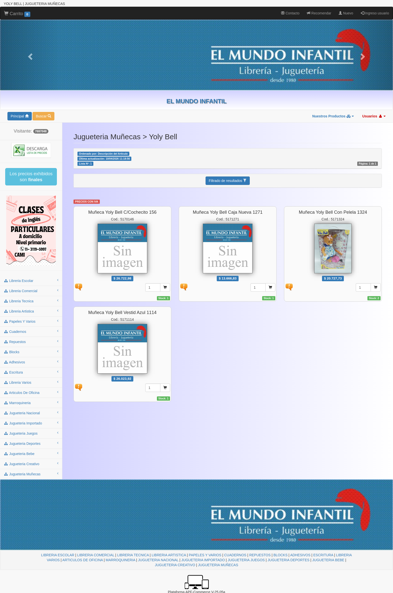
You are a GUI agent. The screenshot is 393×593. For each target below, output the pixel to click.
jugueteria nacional (31, 413)
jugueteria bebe (31, 453)
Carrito (17, 14)
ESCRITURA (323, 555)
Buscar (43, 116)
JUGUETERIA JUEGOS (246, 560)
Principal (20, 116)
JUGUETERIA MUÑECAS (218, 565)
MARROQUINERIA (120, 560)
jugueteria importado (31, 423)
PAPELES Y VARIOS (205, 555)
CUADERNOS (235, 555)
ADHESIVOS (300, 555)
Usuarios (374, 116)
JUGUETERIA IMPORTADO (203, 560)
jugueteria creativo (31, 463)
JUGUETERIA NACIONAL (158, 560)
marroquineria (31, 402)
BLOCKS (280, 555)
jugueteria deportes (31, 443)
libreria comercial (31, 290)
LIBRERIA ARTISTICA (169, 555)
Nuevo (346, 13)
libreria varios (31, 382)
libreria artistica (31, 311)
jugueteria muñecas (31, 474)
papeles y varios (31, 321)
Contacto (290, 13)
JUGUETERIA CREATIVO (175, 565)
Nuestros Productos (333, 116)
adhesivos (31, 362)
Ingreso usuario (375, 13)
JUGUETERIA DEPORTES (289, 560)
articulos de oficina (31, 392)
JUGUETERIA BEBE (328, 560)
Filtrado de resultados (228, 181)
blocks (31, 351)
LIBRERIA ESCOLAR (57, 555)
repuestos (31, 341)
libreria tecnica (31, 301)
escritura (31, 372)
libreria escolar (31, 280)
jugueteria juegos (31, 433)
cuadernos (31, 331)
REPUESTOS (260, 555)
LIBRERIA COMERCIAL (95, 555)
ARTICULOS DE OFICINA (82, 560)
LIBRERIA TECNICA (133, 555)
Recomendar (319, 13)
